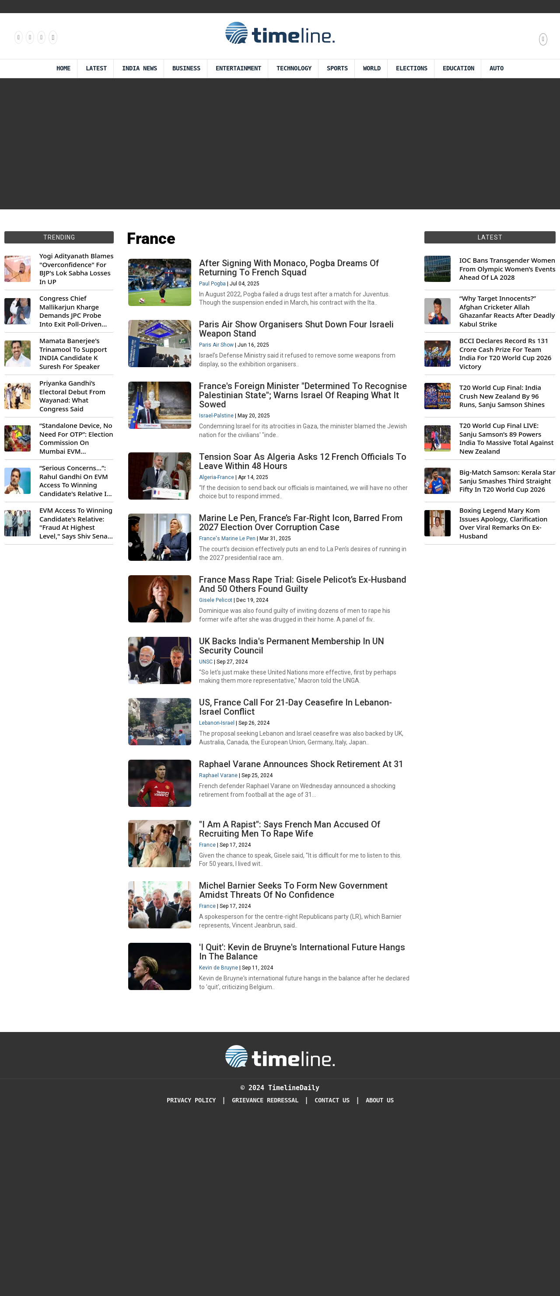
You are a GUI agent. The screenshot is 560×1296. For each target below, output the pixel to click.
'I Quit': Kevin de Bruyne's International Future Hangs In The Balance (296, 1117)
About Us (380, 1274)
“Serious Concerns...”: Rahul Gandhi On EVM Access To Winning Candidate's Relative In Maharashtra (75, 481)
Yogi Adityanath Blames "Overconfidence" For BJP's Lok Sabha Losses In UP (76, 269)
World (372, 68)
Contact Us (332, 1274)
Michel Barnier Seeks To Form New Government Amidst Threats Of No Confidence (301, 1042)
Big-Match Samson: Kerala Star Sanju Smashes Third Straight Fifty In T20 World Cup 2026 (507, 480)
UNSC (213, 755)
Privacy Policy (191, 1274)
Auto (497, 68)
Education (458, 68)
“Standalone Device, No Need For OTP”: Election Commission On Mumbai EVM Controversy (76, 438)
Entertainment (238, 68)
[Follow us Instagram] (29, 37)
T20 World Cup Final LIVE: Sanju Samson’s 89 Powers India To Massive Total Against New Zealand (506, 438)
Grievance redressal (265, 1274)
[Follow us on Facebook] (18, 37)
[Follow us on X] (41, 37)
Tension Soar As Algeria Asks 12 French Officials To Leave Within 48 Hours (304, 512)
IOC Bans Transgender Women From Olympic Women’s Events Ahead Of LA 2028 (507, 268)
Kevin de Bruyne (226, 1133)
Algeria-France (224, 528)
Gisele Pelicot (223, 679)
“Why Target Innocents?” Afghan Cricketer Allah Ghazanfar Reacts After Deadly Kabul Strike (507, 311)
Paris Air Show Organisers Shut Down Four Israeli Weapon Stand (304, 351)
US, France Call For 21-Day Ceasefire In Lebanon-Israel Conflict (303, 814)
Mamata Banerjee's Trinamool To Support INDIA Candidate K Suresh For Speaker (73, 354)
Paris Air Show (224, 367)
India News (139, 68)
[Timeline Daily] (280, 1229)
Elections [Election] (411, 68)
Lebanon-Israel (224, 830)
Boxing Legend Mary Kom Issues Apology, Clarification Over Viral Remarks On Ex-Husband (503, 523)
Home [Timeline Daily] (63, 68)
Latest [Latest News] (96, 68)
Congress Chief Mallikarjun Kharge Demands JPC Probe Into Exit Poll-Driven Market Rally (70, 311)
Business (186, 68)
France (215, 982)
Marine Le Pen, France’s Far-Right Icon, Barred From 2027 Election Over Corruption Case (297, 588)
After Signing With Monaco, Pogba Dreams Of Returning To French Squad (297, 275)
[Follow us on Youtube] (52, 37)
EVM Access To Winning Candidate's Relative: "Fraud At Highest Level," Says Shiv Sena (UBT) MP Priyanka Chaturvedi (75, 523)
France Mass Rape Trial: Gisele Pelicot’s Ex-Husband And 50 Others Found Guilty (293, 663)
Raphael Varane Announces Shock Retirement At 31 (303, 890)
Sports (337, 68)
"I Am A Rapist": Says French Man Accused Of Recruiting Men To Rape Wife (297, 966)
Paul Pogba (220, 291)
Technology (294, 68)
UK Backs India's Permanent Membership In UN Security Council (299, 739)
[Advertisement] (280, 144)
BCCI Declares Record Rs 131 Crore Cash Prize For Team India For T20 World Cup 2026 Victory (505, 354)
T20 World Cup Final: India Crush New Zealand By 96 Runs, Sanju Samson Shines (502, 396)
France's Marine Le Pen (235, 604)
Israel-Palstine (224, 452)
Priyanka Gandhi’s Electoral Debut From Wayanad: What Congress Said (72, 396)
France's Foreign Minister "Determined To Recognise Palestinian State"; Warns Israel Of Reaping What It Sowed (297, 431)
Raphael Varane (226, 906)
